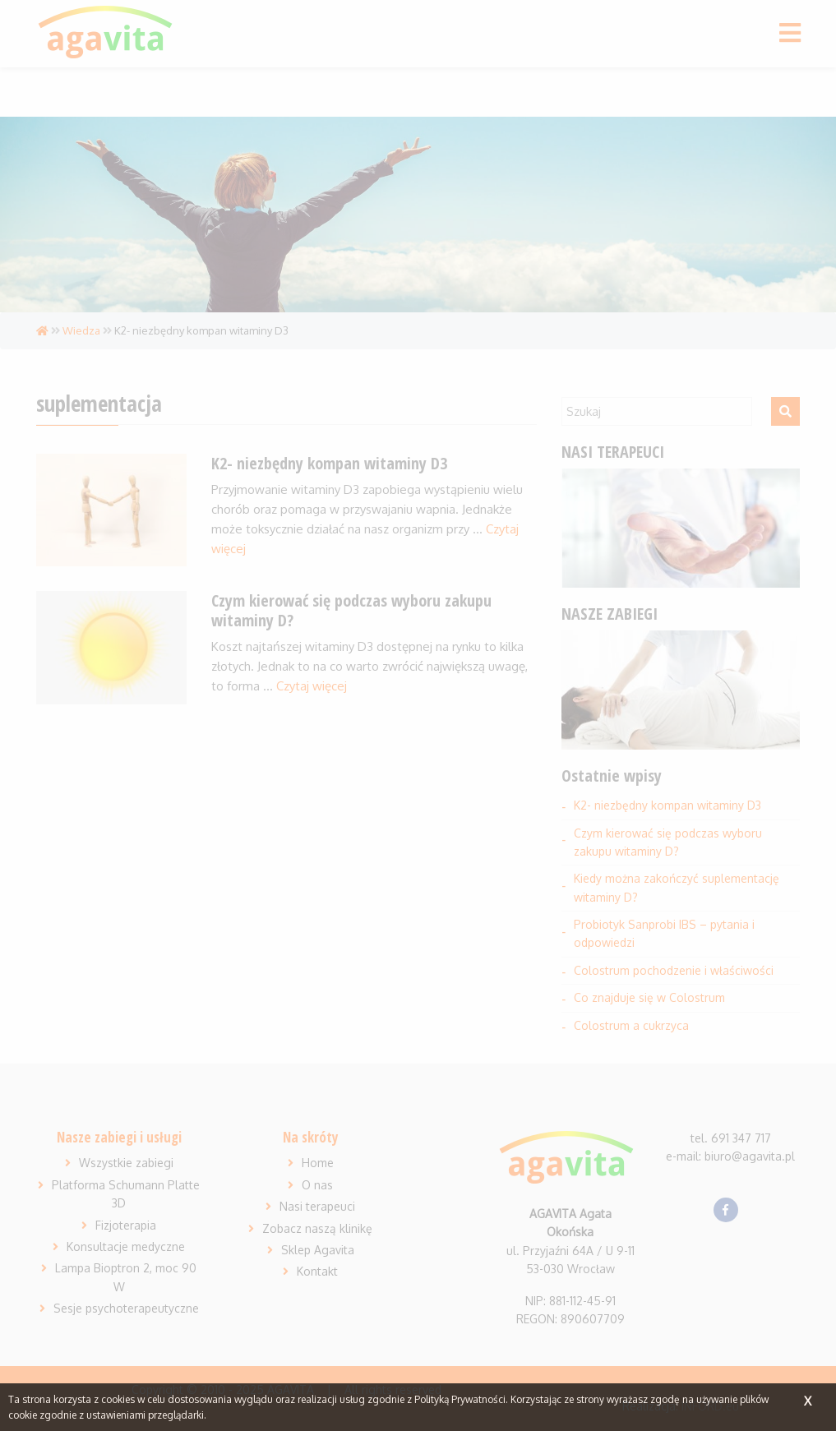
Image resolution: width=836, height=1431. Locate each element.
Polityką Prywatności (460, 1399)
